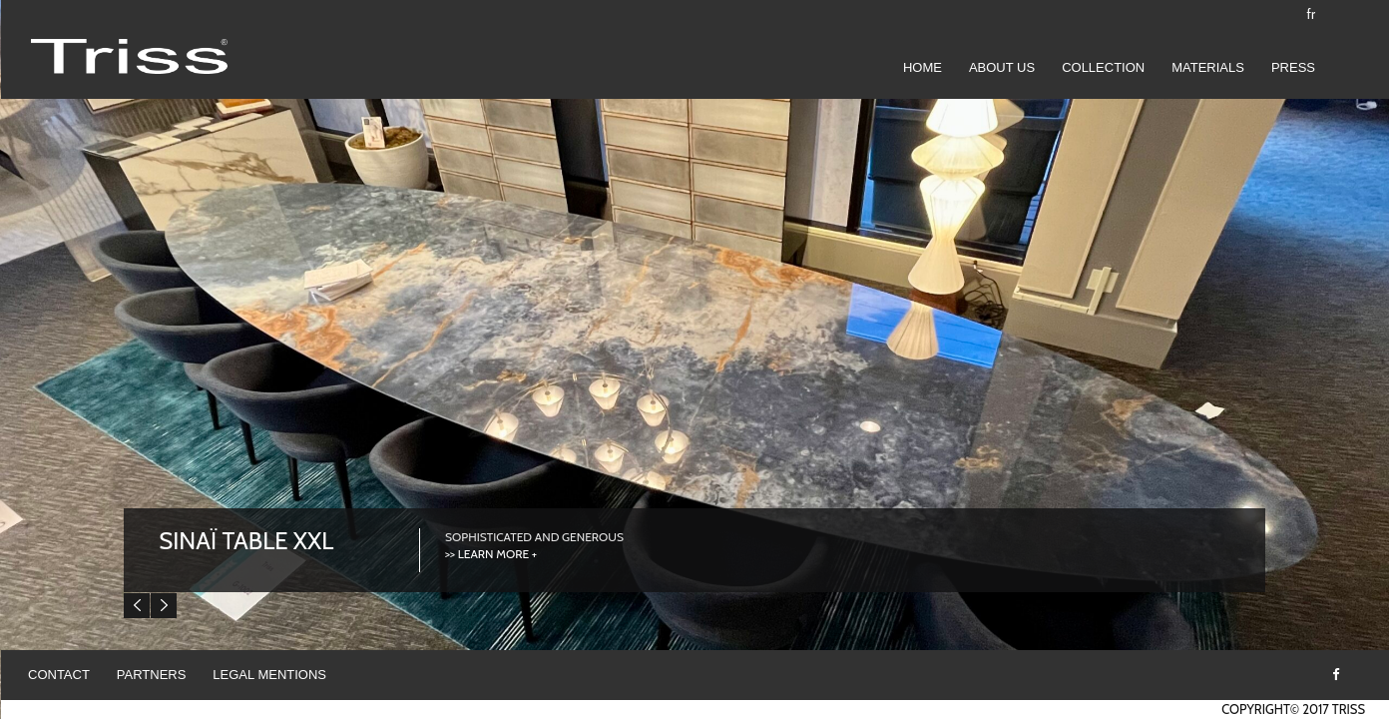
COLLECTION (1103, 67)
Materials (1207, 67)
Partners (152, 674)
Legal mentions (269, 674)
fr (1311, 14)
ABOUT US (1002, 67)
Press (1293, 67)
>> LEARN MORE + (491, 553)
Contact (59, 674)
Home (922, 67)
